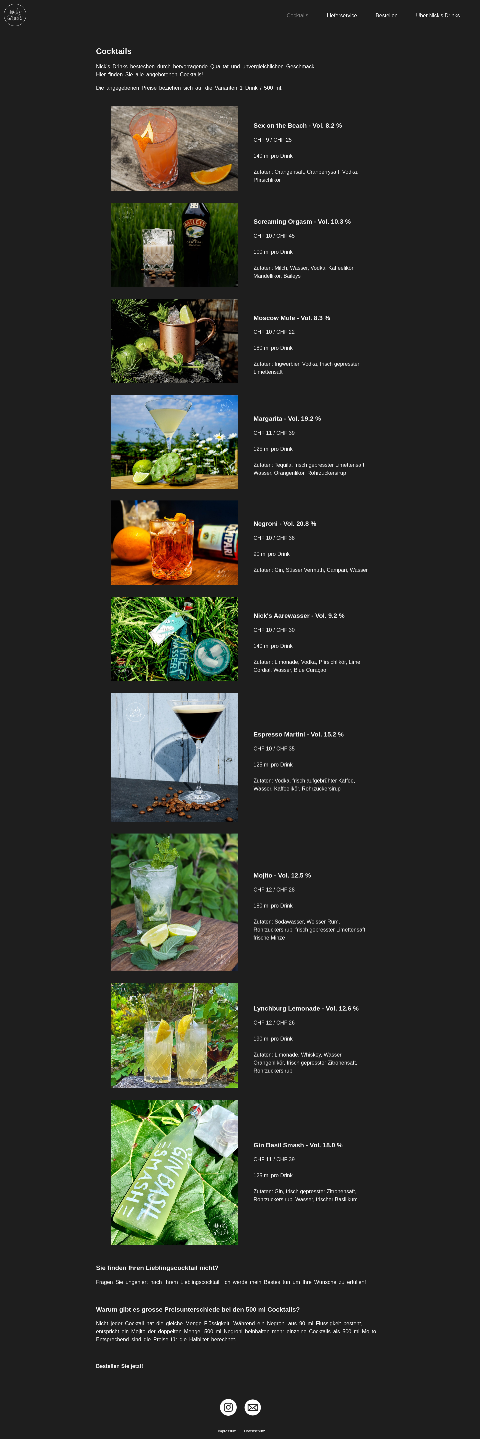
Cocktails (297, 15)
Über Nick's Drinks (438, 15)
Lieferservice (342, 15)
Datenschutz (254, 1431)
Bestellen (387, 15)
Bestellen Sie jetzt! (119, 1366)
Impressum (227, 1431)
